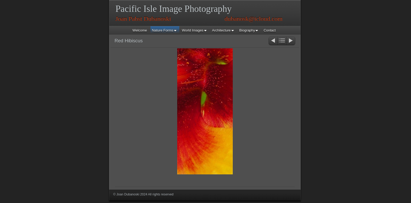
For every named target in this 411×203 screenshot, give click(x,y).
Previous (272, 41)
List (281, 41)
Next (291, 41)
